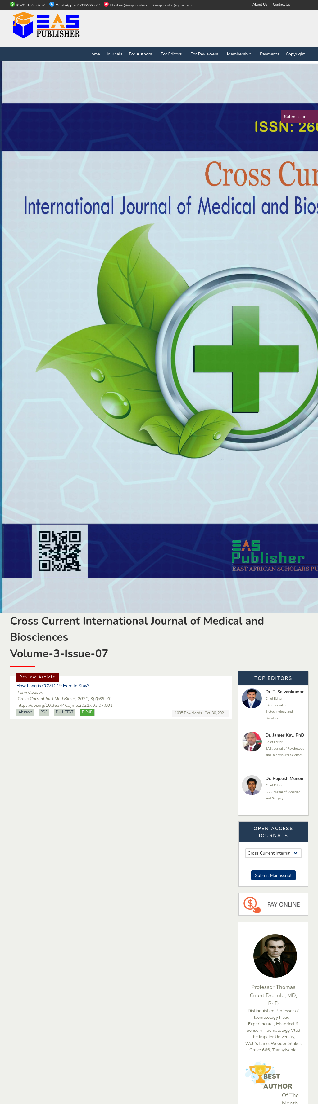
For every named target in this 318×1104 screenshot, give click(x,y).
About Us (259, 4)
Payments (269, 54)
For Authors (141, 54)
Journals (114, 54)
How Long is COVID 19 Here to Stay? (52, 686)
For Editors (172, 54)
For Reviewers (205, 54)
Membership (240, 54)
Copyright (295, 54)
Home (94, 54)
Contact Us (281, 4)
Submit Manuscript (273, 875)
